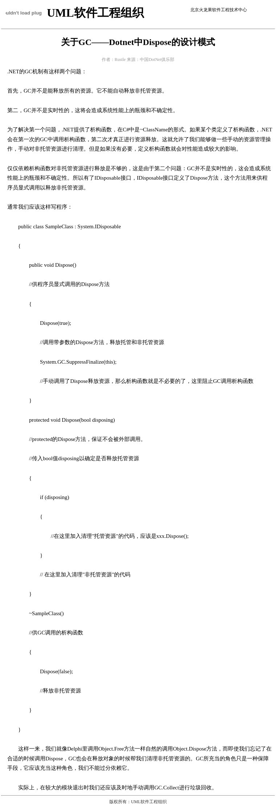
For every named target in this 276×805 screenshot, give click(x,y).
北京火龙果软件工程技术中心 (218, 9)
